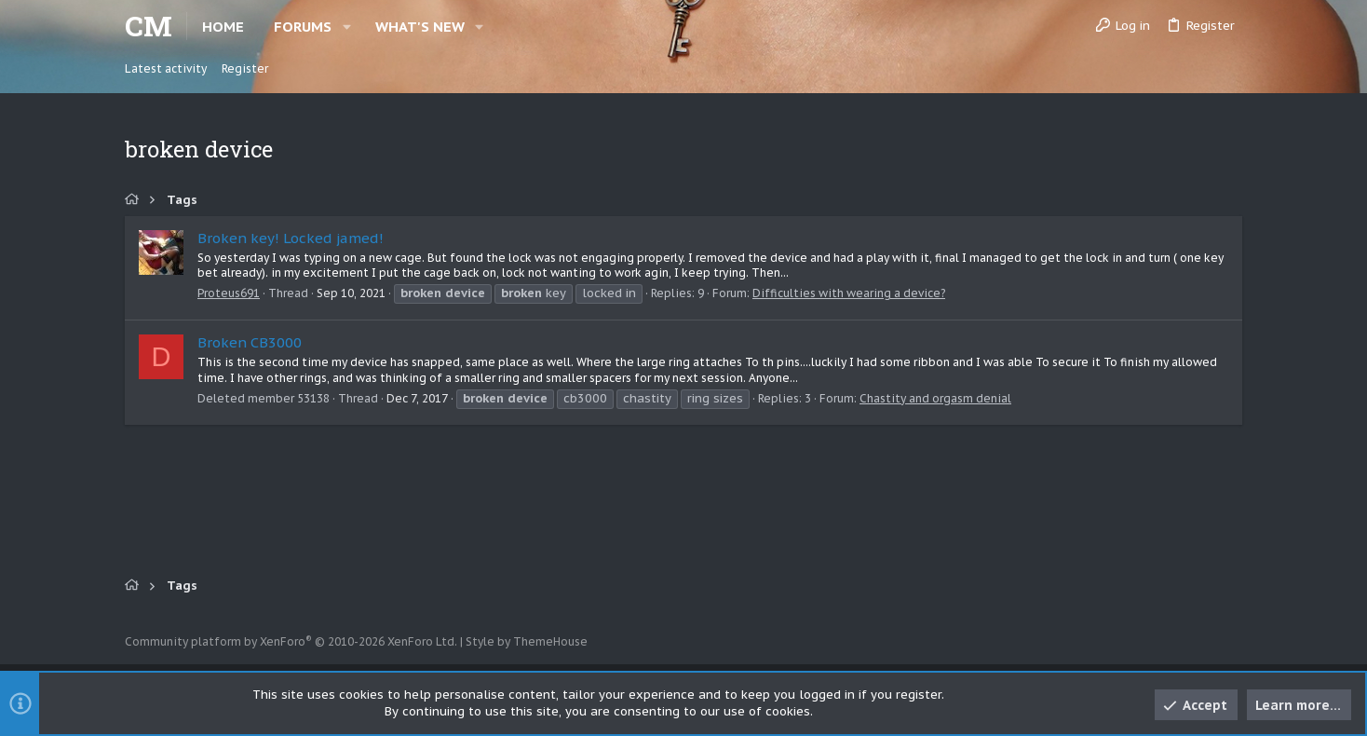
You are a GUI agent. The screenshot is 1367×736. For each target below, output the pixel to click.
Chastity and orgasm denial (935, 398)
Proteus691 (228, 293)
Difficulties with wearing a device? (848, 293)
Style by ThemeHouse (527, 641)
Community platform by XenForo (291, 641)
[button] (346, 26)
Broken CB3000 (249, 342)
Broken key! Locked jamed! (290, 238)
